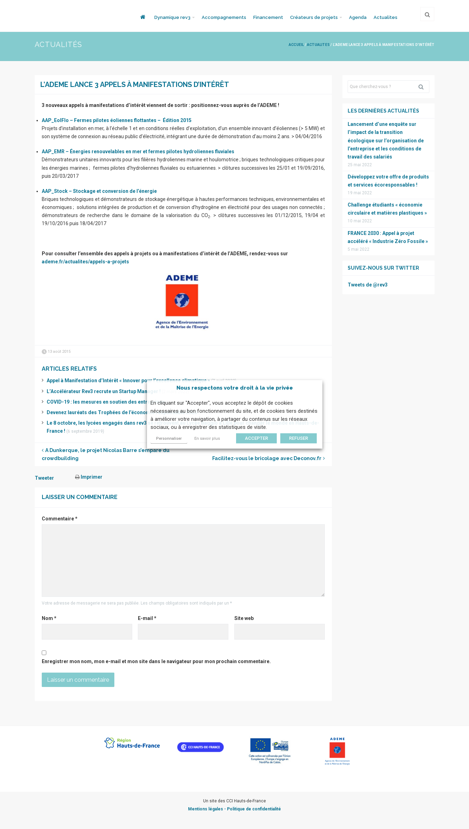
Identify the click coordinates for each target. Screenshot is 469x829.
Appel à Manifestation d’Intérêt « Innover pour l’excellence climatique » (128, 380)
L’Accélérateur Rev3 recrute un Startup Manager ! (104, 391)
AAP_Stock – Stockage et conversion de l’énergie (99, 191)
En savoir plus (207, 439)
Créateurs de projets (314, 17)
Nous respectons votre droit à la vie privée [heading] (234, 388)
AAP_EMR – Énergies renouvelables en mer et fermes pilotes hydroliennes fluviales (138, 151)
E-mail (147, 618)
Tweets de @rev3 (368, 285)
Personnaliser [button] (169, 439)
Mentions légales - (207, 809)
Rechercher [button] (423, 86)
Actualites (385, 17)
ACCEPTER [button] (256, 438)
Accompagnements (224, 17)
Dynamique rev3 (172, 17)
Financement (268, 17)
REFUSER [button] (298, 438)
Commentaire (60, 518)
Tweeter (44, 478)
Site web (244, 618)
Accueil (296, 45)
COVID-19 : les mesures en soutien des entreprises (106, 402)
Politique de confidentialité (254, 809)
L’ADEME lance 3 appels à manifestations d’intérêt (134, 84)
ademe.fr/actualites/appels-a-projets (85, 261)
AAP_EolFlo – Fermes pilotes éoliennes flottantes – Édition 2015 (117, 120)
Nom (49, 618)
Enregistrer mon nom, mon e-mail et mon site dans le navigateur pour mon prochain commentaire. (156, 661)
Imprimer (88, 477)
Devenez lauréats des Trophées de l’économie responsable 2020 (122, 412)
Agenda (358, 17)
